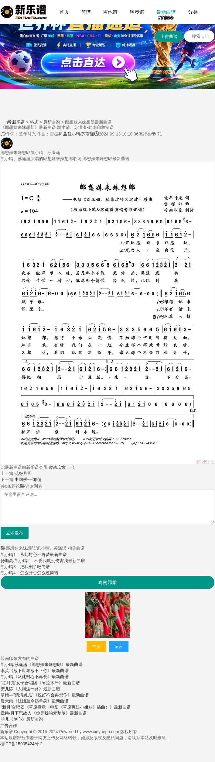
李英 (5, 670)
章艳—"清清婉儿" (17, 694)
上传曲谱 (168, 36)
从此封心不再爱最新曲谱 (43, 554)
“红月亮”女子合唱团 (19, 682)
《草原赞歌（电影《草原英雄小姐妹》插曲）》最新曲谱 (78, 707)
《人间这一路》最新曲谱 (36, 688)
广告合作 (8, 725)
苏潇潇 (87, 134)
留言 (118, 646)
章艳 (5, 713)
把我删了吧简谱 (35, 566)
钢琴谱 (137, 12)
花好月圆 (23, 473)
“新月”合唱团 (13, 707)
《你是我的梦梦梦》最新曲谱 (59, 713)
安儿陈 (7, 688)
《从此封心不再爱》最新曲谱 (41, 676)
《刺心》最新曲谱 (26, 719)
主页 (96, 646)
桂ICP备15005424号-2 (21, 743)
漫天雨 (7, 700)
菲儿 (5, 719)
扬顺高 (7, 560)
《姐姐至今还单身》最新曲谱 (41, 700)
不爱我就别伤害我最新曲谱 (59, 560)
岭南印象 (57, 467)
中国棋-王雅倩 (28, 479)
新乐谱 (18, 122)
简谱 (86, 12)
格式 (34, 122)
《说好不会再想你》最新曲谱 (61, 694)
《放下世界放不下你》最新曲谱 (39, 670)
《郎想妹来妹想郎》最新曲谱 (55, 664)
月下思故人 (21, 713)
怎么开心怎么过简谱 (39, 572)
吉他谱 (110, 12)
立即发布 (14, 532)
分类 (193, 12)
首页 (64, 12)
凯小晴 (73, 134)
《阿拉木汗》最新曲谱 (58, 682)
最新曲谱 (166, 12)
